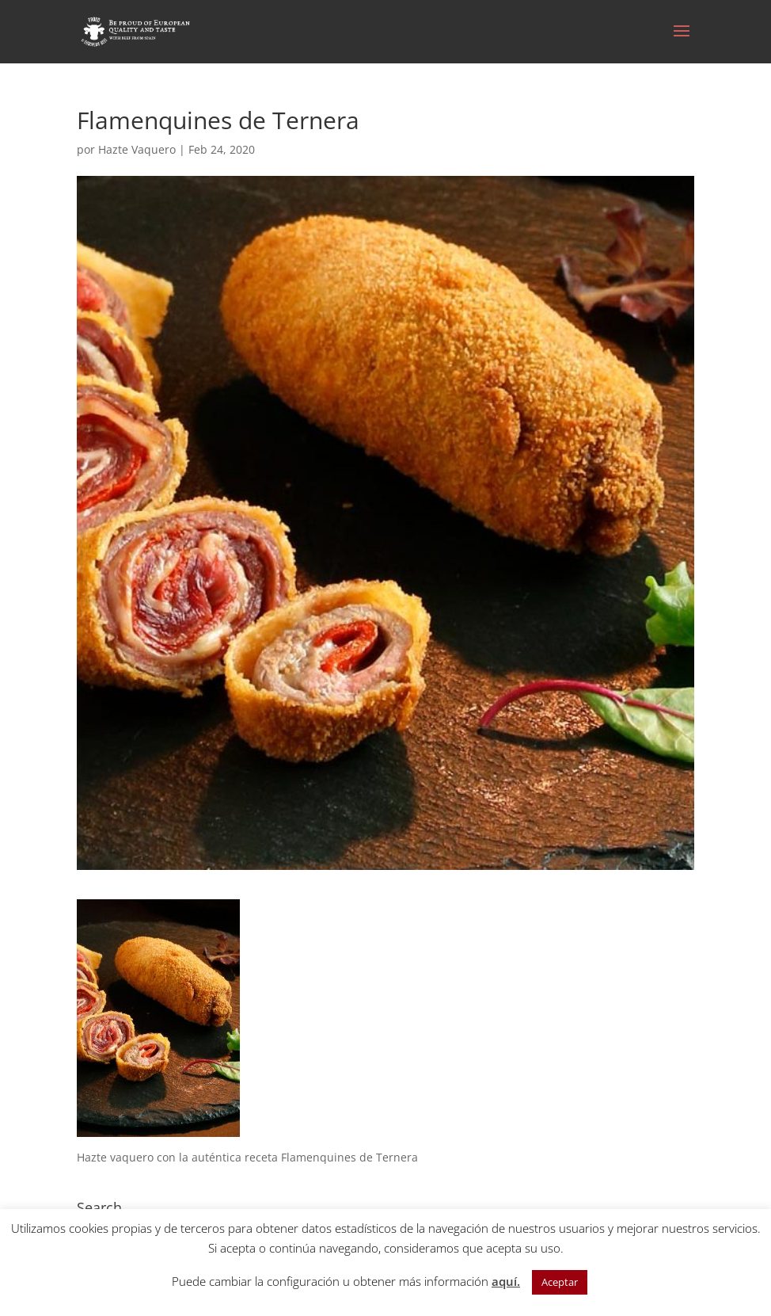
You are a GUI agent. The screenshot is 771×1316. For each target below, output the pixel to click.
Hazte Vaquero (137, 149)
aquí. (506, 1281)
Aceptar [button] (559, 1282)
